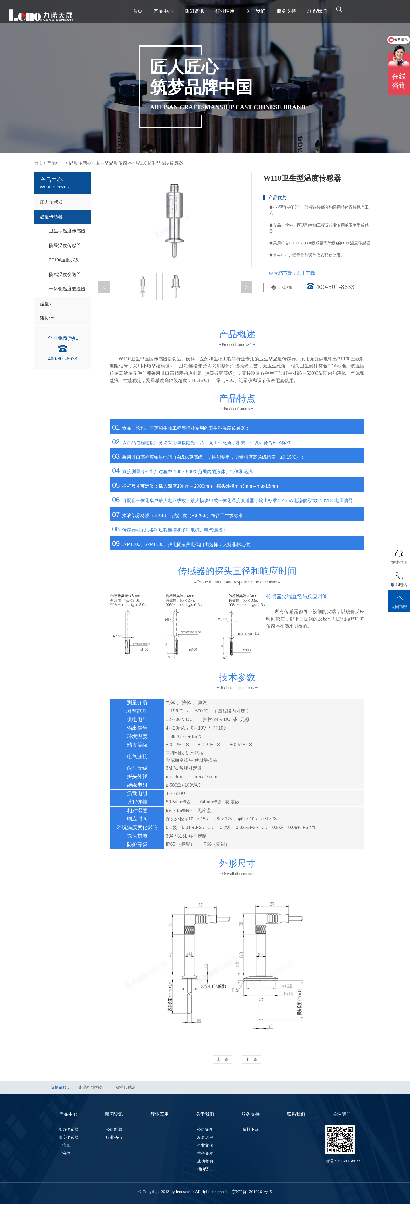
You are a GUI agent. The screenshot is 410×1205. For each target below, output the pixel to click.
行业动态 (114, 1138)
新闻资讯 (194, 11)
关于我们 (255, 11)
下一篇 (254, 1059)
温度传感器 (51, 216)
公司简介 (205, 1130)
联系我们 (317, 11)
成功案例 (205, 1162)
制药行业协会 (91, 1088)
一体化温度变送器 (67, 288)
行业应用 (225, 11)
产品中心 (163, 11)
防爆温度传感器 (65, 245)
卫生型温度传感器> (114, 163)
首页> (40, 163)
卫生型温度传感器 (67, 230)
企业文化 (205, 1146)
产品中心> (57, 163)
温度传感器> (81, 163)
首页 (137, 11)
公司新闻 (114, 1130)
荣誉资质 (205, 1154)
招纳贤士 (205, 1170)
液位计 (47, 318)
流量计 (47, 303)
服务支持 (286, 11)
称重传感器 (126, 1088)
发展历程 (205, 1138)
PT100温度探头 (64, 259)
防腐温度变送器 (65, 274)
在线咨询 (281, 287)
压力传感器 (51, 202)
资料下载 (251, 1130)
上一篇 (220, 1059)
